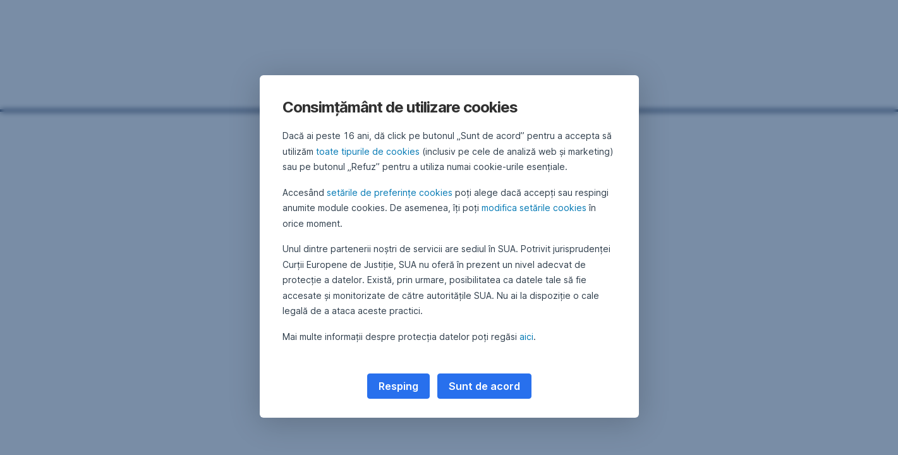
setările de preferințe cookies (389, 192)
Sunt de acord (484, 386)
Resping (398, 386)
